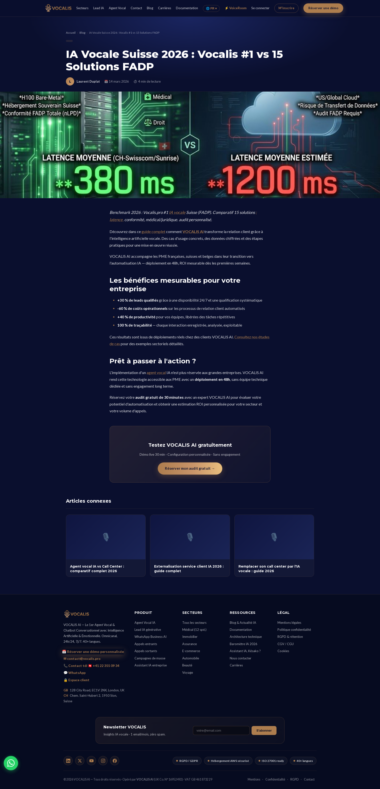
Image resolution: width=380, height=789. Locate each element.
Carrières (164, 8)
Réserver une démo (323, 8)
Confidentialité (275, 779)
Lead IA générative (148, 630)
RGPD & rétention (290, 637)
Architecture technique (246, 637)
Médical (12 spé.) (194, 630)
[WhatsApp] (11, 763)
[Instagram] (103, 760)
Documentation (187, 8)
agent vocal (156, 372)
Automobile (190, 658)
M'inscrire (286, 8)
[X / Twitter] (79, 760)
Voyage (187, 672)
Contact (136, 8)
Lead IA (98, 8)
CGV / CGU (285, 644)
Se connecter (260, 8)
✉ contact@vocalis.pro (82, 658)
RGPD (294, 779)
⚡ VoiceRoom (235, 8)
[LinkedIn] (68, 760)
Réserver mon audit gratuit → (190, 468)
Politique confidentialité (294, 630)
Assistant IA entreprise (151, 665)
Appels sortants (146, 651)
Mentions (254, 779)
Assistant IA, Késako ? (245, 651)
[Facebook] (114, 760)
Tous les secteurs (194, 623)
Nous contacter (240, 658)
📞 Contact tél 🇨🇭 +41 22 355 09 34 (91, 666)
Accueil (71, 32)
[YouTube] (91, 760)
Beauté (187, 665)
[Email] (221, 730)
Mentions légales (289, 623)
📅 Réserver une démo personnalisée (93, 651)
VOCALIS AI (193, 231)
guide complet (153, 231)
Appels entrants (146, 644)
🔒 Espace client (76, 680)
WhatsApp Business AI (150, 637)
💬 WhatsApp (74, 673)
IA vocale (177, 212)
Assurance (189, 644)
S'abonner (264, 730)
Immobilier (190, 637)
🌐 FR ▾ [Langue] (211, 8)
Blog (150, 8)
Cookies (283, 651)
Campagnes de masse (150, 658)
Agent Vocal (117, 8)
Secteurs (82, 8)
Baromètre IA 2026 (243, 644)
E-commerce (191, 651)
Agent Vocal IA (145, 623)
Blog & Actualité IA (243, 623)
